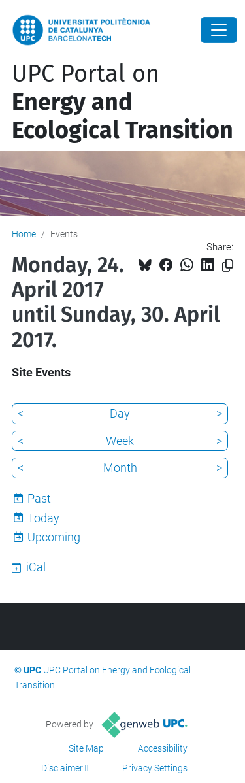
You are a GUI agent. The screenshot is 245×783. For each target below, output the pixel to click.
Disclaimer (62, 768)
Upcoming (53, 537)
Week (120, 441)
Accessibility (163, 748)
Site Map (86, 748)
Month (120, 468)
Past (39, 498)
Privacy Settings (155, 768)
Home (24, 234)
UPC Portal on (122, 101)
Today (43, 518)
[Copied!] (227, 265)
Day (120, 413)
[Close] (219, 30)
